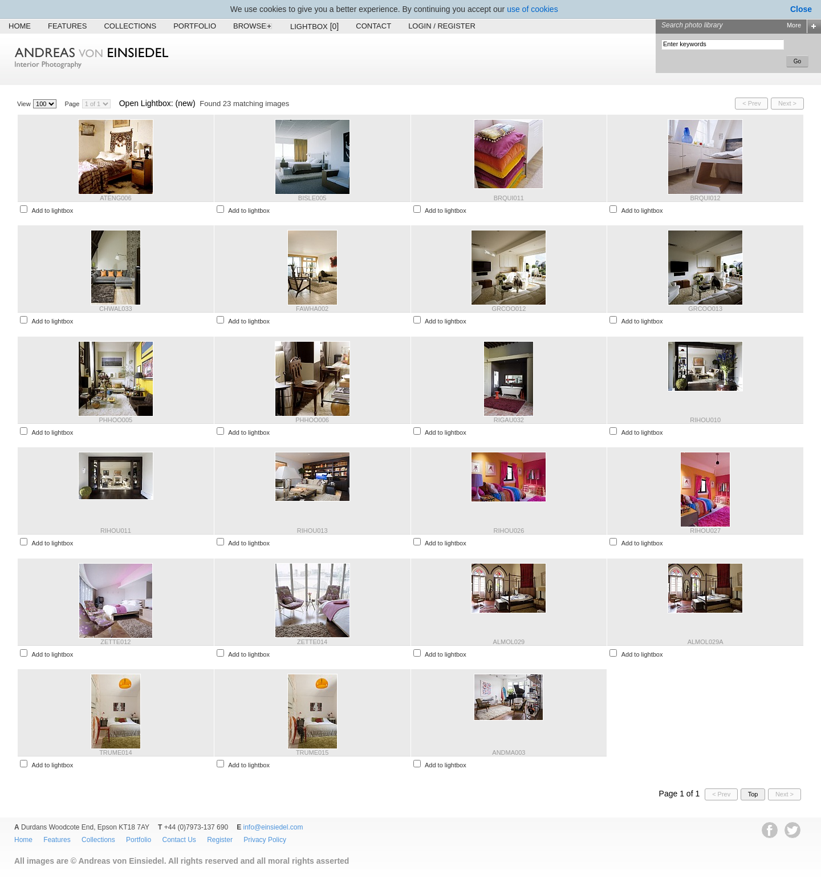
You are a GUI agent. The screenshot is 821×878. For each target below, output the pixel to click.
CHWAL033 (115, 308)
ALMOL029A (706, 641)
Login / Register (441, 26)
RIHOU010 (705, 419)
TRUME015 (312, 752)
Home (20, 26)
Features (67, 26)
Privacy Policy (264, 840)
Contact (373, 26)
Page (72, 103)
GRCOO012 (508, 308)
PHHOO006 (312, 419)
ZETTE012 (115, 641)
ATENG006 (115, 198)
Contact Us (179, 840)
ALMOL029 (509, 641)
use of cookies (532, 9)
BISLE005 (312, 198)
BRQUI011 (509, 198)
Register (220, 840)
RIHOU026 (508, 530)
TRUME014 (115, 752)
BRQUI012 (705, 198)
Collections (130, 26)
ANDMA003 (508, 752)
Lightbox (314, 26)
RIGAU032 (509, 419)
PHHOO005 (116, 419)
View (24, 103)
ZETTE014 (312, 641)
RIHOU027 (705, 530)
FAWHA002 (312, 308)
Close (801, 9)
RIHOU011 (115, 530)
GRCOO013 (705, 308)
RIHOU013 (312, 530)
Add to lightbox (52, 210)
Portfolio (194, 26)
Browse (253, 26)
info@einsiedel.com (273, 827)
